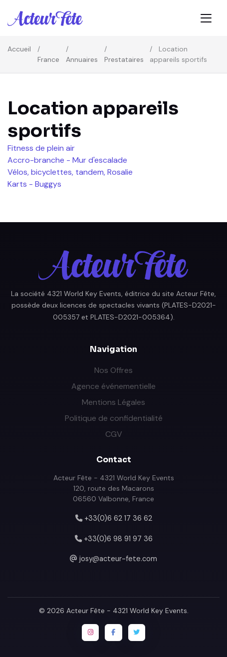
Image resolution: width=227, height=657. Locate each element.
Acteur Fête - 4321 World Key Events (126, 610)
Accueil (19, 48)
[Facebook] (113, 632)
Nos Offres (113, 370)
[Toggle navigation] (206, 18)
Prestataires (124, 59)
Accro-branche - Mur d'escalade (67, 160)
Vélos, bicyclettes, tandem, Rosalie (70, 172)
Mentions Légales (113, 402)
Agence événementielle (113, 386)
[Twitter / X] (136, 632)
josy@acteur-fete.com (118, 558)
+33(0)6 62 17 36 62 (118, 518)
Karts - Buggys (34, 184)
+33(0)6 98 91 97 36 (118, 538)
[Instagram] (90, 632)
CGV (113, 434)
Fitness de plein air (41, 148)
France (48, 59)
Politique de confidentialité (114, 418)
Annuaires (82, 59)
